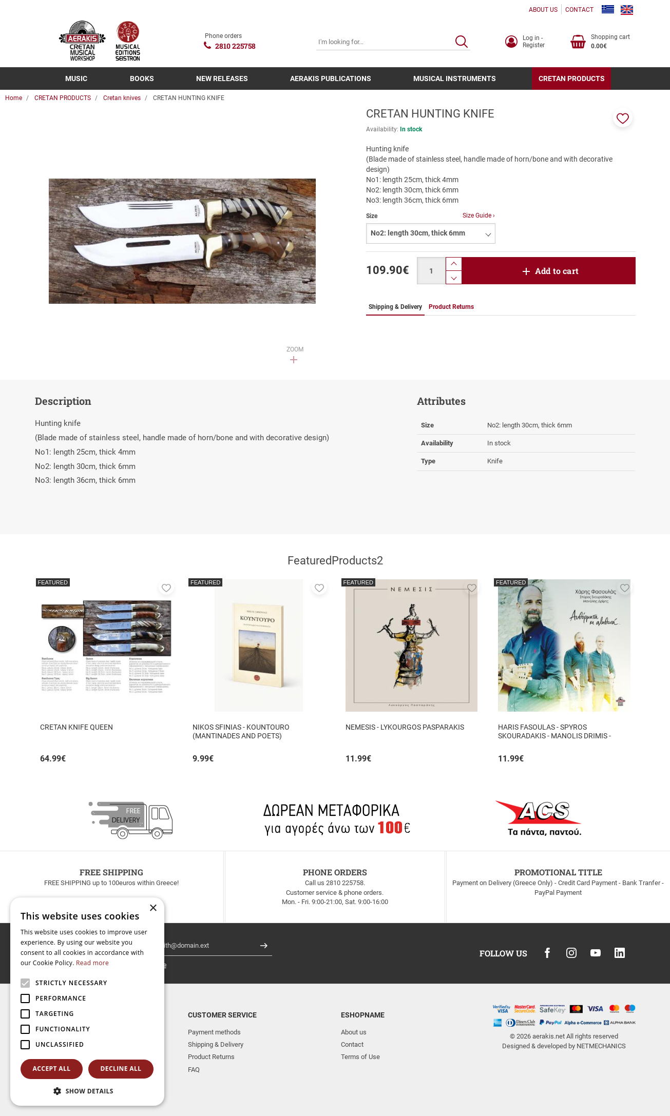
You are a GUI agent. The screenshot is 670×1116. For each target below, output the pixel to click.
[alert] (87, 1001)
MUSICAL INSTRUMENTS (454, 78)
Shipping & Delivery (215, 1044)
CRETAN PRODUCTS (572, 78)
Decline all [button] (121, 1068)
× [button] (153, 908)
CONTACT (579, 9)
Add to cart (557, 270)
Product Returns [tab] (451, 306)
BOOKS (142, 78)
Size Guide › (479, 215)
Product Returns (211, 1057)
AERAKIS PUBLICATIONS (330, 78)
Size (371, 216)
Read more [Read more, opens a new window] (92, 962)
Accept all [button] (52, 1068)
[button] (623, 117)
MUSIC (76, 78)
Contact (352, 1044)
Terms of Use (360, 1057)
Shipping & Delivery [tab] (395, 306)
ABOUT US (543, 9)
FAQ (194, 1069)
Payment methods (214, 1032)
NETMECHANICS (601, 1046)
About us (354, 1032)
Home (13, 98)
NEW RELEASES (222, 78)
